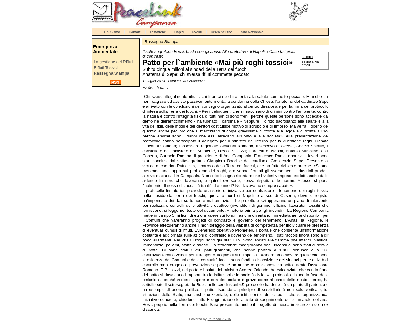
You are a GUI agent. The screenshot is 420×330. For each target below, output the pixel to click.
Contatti (135, 32)
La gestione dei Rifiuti (113, 61)
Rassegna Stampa (111, 73)
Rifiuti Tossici (106, 67)
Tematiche (158, 32)
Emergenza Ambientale (105, 49)
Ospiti (179, 32)
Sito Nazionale (252, 32)
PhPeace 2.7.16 (219, 319)
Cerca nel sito (221, 32)
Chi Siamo (112, 32)
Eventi (197, 32)
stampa (307, 57)
